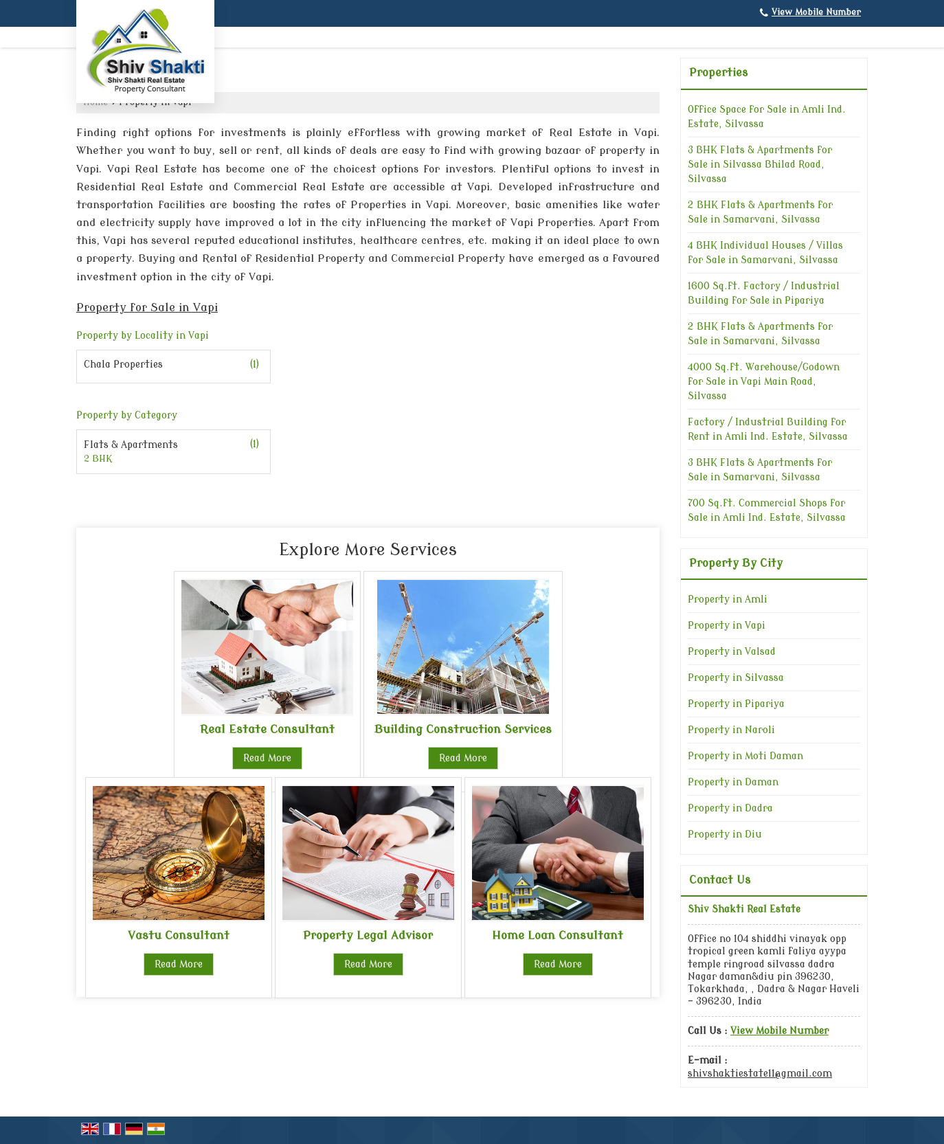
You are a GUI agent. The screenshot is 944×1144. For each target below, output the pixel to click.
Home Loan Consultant (557, 935)
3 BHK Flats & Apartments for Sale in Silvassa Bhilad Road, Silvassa (760, 164)
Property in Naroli (731, 730)
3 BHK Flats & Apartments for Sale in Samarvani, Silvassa (760, 470)
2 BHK (98, 459)
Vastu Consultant (178, 935)
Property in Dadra (730, 808)
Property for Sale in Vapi (147, 307)
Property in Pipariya (736, 704)
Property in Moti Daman (745, 756)
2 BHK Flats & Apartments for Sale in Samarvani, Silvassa (760, 212)
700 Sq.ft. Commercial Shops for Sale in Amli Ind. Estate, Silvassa (767, 510)
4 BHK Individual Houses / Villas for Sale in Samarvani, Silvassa (765, 252)
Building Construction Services (463, 729)
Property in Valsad (732, 652)
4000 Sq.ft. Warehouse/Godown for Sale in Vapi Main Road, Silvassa (764, 381)
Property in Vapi (726, 625)
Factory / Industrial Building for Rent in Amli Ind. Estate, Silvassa (768, 429)
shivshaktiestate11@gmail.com (760, 1073)
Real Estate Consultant (267, 729)
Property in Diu (725, 834)
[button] (816, 12)
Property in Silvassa (736, 678)
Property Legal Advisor (368, 935)
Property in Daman (733, 782)
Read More (267, 758)
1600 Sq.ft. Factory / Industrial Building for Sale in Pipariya (764, 293)
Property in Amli (727, 599)
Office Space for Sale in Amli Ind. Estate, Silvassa (767, 116)
